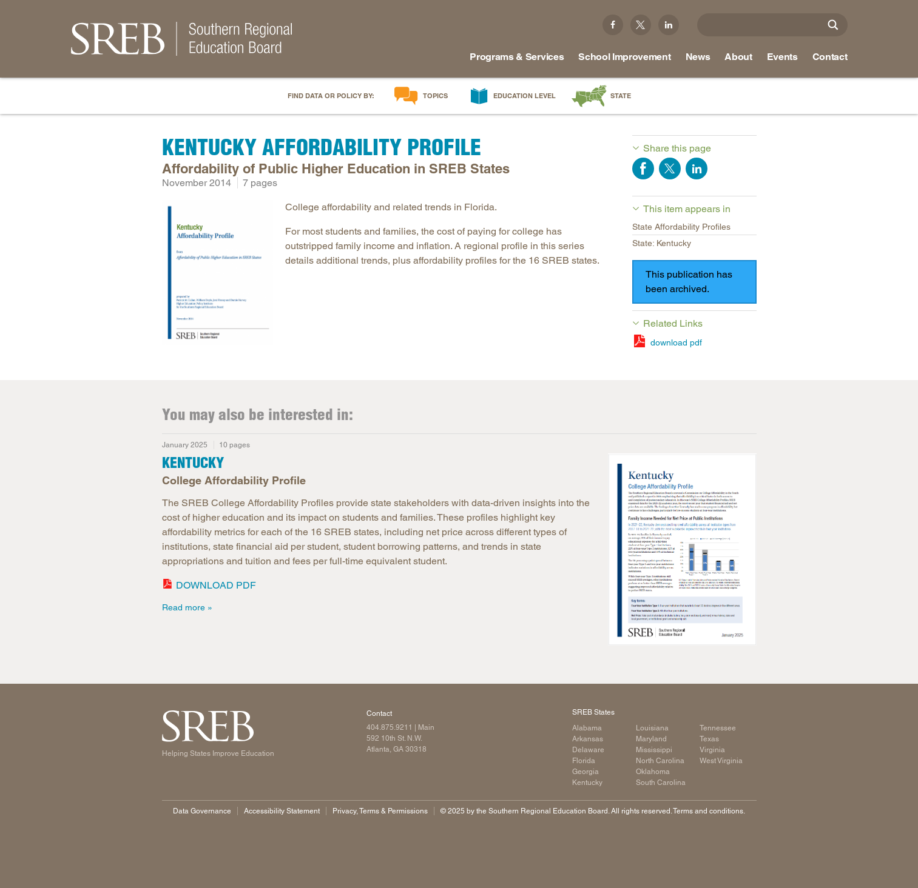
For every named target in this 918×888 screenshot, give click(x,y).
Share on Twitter (670, 168)
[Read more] (218, 274)
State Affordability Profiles (681, 227)
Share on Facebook (643, 168)
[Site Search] (833, 24)
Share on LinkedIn (696, 168)
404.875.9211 (389, 727)
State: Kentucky (661, 243)
